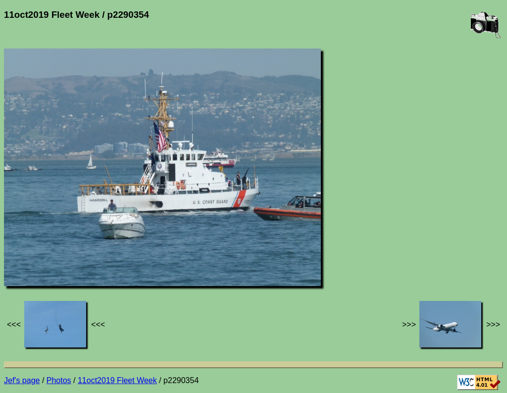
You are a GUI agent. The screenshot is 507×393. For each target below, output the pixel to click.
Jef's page (22, 380)
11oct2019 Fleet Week (117, 380)
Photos (59, 380)
